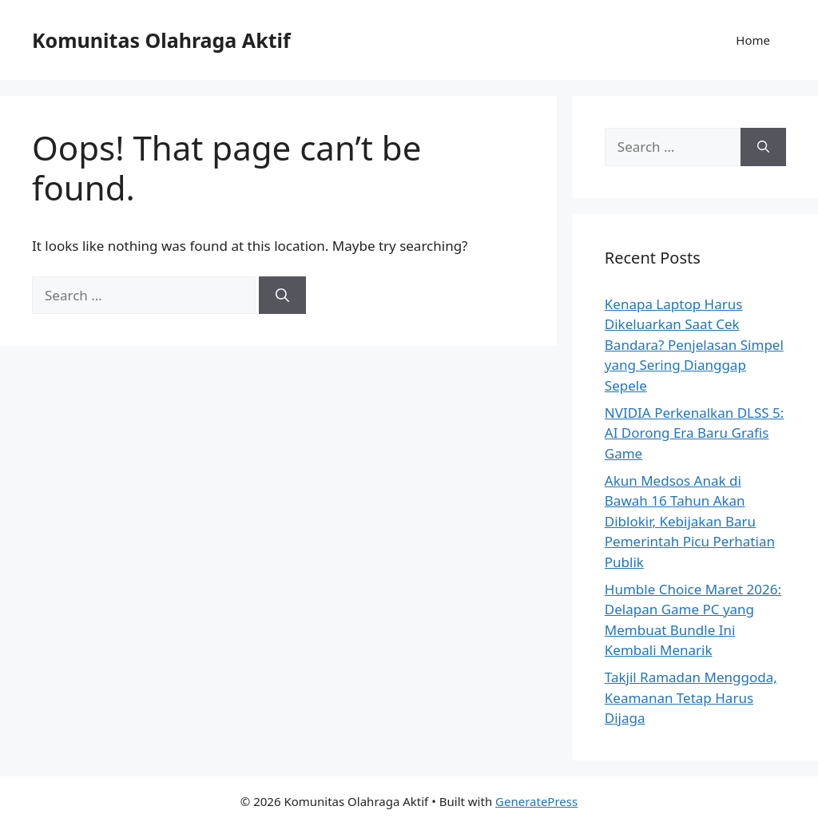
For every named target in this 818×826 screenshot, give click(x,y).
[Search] (282, 295)
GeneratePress (536, 801)
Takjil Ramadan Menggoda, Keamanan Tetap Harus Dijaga (691, 697)
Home (753, 40)
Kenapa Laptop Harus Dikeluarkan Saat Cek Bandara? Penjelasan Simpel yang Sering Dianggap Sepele (694, 345)
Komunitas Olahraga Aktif (161, 40)
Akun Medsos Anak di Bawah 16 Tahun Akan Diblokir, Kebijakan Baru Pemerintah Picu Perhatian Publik (690, 521)
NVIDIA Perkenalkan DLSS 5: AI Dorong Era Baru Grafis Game (694, 433)
